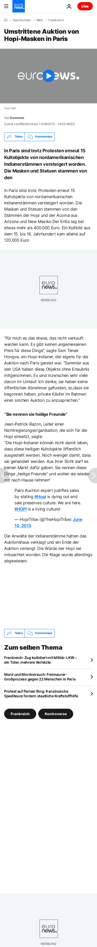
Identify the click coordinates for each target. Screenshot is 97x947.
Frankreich (56, 20)
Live (85, 6)
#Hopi (40, 496)
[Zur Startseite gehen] (18, 6)
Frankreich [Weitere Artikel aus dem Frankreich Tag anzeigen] (20, 713)
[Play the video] (48, 76)
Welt (39, 20)
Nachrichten (22, 20)
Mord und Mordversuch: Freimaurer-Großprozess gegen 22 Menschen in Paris (40, 676)
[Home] (5, 20)
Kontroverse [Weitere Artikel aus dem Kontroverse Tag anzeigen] (56, 713)
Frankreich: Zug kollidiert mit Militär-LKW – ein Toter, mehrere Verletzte (40, 659)
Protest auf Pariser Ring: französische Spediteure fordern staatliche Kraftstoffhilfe (41, 693)
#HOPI (20, 509)
